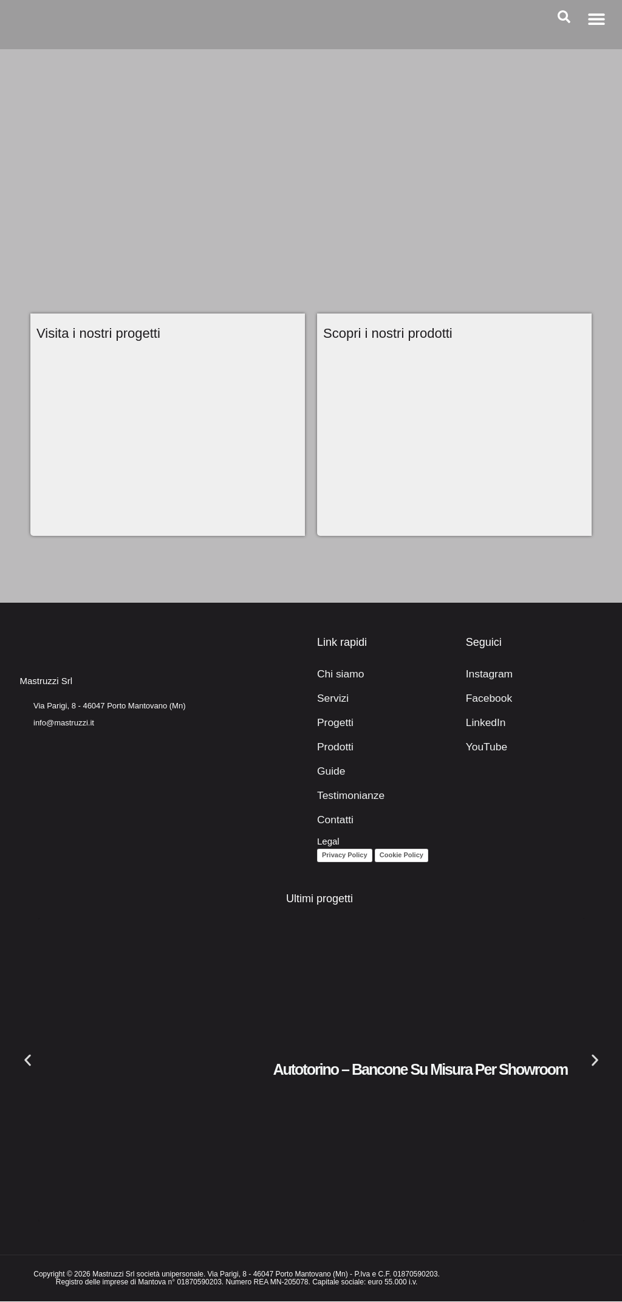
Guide (329, 771)
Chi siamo (337, 674)
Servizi (330, 698)
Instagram (486, 674)
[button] (596, 18)
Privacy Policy (344, 856)
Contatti (333, 820)
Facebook (486, 698)
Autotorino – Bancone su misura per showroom (420, 1069)
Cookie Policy (401, 856)
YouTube (484, 747)
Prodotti (333, 747)
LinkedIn (483, 723)
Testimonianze (346, 795)
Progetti (333, 723)
